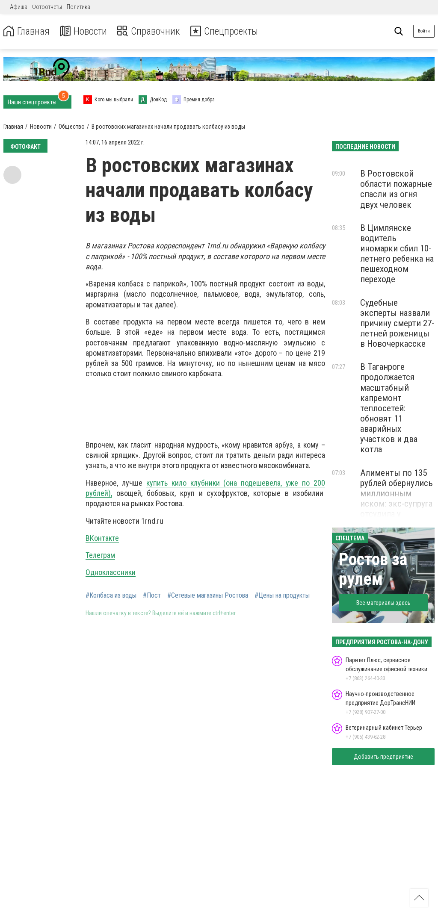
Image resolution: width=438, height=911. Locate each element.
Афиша (18, 6)
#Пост (152, 595)
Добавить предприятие (383, 756)
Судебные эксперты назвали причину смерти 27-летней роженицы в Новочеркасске (397, 323)
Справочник (151, 31)
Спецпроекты (228, 31)
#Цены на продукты (282, 595)
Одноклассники (111, 572)
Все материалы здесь (383, 602)
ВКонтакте (102, 538)
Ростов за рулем (373, 569)
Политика (78, 6)
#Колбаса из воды (111, 595)
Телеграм (100, 555)
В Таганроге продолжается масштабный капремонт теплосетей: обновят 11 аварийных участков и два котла (388, 408)
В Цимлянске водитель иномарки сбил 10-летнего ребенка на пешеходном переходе (397, 254)
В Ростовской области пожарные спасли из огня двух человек (396, 188)
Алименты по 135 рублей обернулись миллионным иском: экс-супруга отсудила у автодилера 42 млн (396, 499)
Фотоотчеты (47, 6)
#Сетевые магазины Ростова (207, 595)
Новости (85, 31)
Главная (26, 31)
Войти (424, 31)
